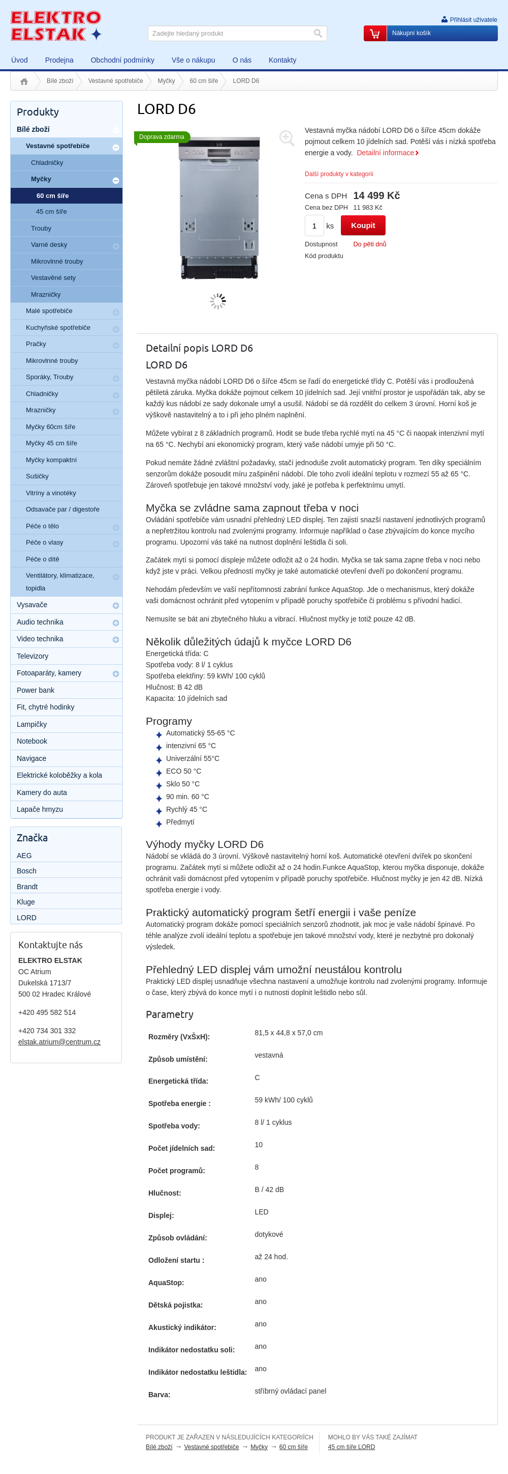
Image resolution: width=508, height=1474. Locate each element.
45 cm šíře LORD (351, 1447)
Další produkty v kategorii (339, 174)
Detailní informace (385, 153)
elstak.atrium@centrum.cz (59, 1042)
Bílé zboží (60, 80)
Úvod (24, 81)
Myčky (166, 80)
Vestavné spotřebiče (115, 80)
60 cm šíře (204, 80)
